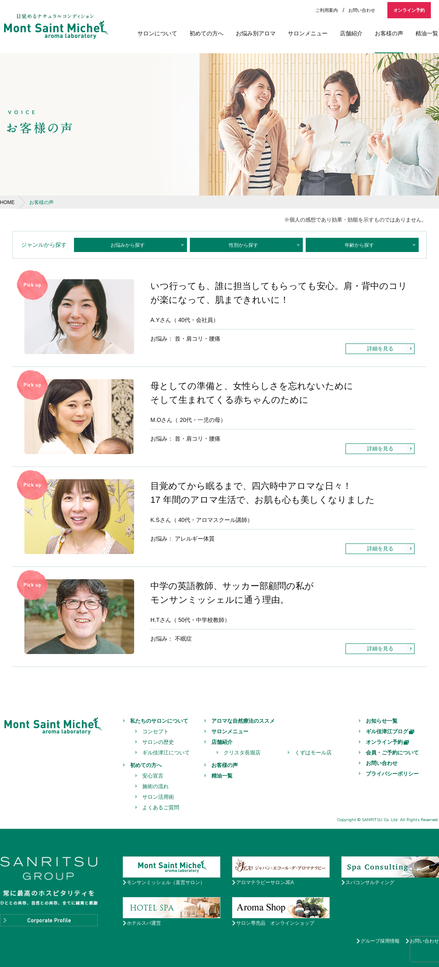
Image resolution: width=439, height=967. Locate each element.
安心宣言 (152, 776)
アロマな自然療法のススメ (243, 721)
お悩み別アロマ (256, 33)
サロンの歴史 (158, 742)
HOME (7, 202)
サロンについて (157, 33)
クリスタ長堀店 (242, 753)
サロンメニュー (308, 33)
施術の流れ (155, 786)
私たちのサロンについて (159, 721)
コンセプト (155, 731)
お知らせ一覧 (382, 721)
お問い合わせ (361, 10)
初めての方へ (206, 33)
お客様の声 (389, 33)
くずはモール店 (313, 753)
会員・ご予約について (392, 753)
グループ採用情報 (380, 941)
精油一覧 (426, 33)
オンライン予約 (409, 10)
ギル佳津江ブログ (390, 731)
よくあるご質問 (160, 807)
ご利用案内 (326, 10)
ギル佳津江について (166, 753)
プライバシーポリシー (392, 774)
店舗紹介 (351, 33)
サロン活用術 (158, 797)
